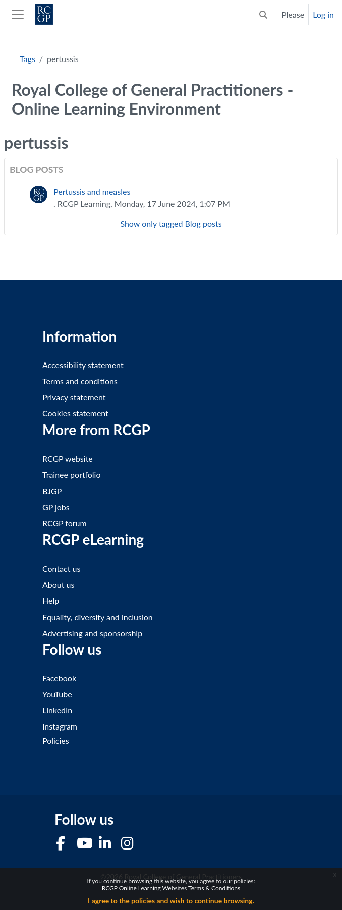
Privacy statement (74, 397)
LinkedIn (57, 710)
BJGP (52, 491)
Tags (27, 59)
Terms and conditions (80, 381)
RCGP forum (64, 523)
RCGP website (67, 458)
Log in (323, 14)
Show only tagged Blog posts (170, 223)
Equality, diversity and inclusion (97, 617)
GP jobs (56, 507)
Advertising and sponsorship (92, 633)
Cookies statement (75, 413)
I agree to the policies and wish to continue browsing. (171, 900)
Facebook (59, 678)
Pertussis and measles (91, 191)
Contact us (61, 568)
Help (50, 600)
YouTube (57, 694)
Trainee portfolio (71, 474)
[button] (263, 14)
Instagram (59, 726)
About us (58, 584)
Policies (55, 740)
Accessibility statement (83, 365)
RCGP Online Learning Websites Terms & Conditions (171, 888)
